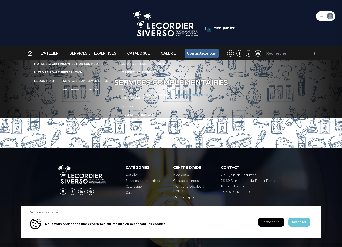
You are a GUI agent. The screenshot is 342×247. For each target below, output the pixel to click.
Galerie (168, 53)
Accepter (299, 222)
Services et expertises (93, 53)
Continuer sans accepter (44, 212)
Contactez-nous (201, 53)
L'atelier (50, 53)
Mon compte (184, 197)
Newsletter (182, 175)
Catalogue (138, 53)
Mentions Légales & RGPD (188, 189)
